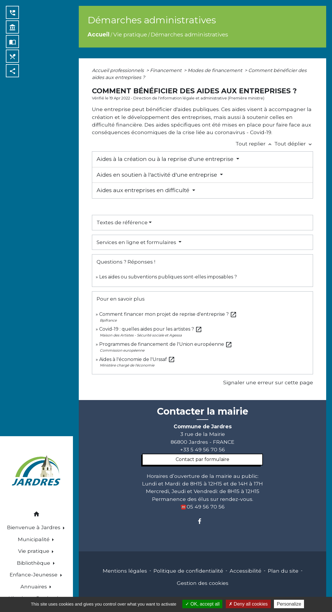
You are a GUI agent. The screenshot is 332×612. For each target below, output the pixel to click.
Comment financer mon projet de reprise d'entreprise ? (168, 314)
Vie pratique (130, 34)
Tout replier (254, 144)
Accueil (98, 34)
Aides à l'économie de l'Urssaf (137, 359)
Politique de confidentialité (188, 571)
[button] (36, 515)
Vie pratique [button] (34, 551)
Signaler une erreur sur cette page (268, 382)
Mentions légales (125, 571)
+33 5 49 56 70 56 (202, 449)
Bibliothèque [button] (34, 563)
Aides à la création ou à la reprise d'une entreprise (166, 159)
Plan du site (283, 571)
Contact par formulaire (202, 459)
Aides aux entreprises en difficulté (144, 190)
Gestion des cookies (202, 583)
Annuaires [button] (34, 586)
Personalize (289, 604)
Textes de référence (122, 222)
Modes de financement (215, 70)
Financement (166, 70)
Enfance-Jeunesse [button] (34, 574)
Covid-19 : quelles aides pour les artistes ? (150, 329)
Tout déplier (293, 144)
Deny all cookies (248, 604)
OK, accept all (202, 604)
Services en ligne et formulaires (137, 242)
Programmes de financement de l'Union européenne (165, 344)
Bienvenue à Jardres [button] (34, 527)
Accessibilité (245, 571)
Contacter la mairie (202, 411)
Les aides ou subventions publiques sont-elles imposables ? (168, 277)
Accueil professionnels (118, 70)
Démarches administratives (189, 34)
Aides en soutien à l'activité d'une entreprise (158, 174)
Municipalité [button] (34, 539)
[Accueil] (36, 471)
